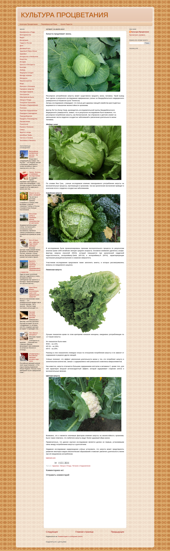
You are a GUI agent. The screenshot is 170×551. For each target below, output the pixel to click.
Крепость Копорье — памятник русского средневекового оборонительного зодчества (30, 266)
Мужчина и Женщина (27, 86)
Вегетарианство (25, 35)
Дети (21, 46)
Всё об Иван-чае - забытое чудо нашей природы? (34, 243)
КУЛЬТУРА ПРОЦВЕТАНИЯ (64, 15)
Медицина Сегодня (26, 73)
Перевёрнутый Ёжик (49, 24)
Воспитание (24, 40)
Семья (22, 129)
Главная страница (84, 532)
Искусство (23, 59)
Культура (23, 67)
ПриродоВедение (26, 116)
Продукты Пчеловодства (28, 119)
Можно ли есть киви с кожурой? (35, 194)
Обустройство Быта (27, 97)
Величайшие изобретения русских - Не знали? (33, 154)
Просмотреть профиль (137, 35)
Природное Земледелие (28, 113)
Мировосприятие (26, 81)
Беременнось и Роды (27, 32)
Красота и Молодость (27, 64)
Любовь (22, 70)
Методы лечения (26, 75)
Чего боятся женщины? (33, 334)
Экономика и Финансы (28, 140)
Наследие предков (26, 92)
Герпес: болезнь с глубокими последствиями (35, 174)
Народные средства (27, 89)
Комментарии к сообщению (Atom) (70, 536)
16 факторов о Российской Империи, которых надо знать (34, 357)
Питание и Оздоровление (81, 466)
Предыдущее (117, 532)
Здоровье (55, 466)
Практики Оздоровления (28, 110)
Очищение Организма (27, 102)
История (23, 62)
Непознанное (24, 94)
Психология (24, 124)
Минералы (23, 78)
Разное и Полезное (26, 127)
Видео (22, 37)
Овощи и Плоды (65, 466)
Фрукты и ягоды (25, 132)
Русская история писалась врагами (32, 314)
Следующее (52, 532)
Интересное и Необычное (29, 56)
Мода (22, 83)
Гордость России (26, 43)
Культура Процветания (29, 24)
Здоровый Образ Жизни (28, 51)
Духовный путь (25, 48)
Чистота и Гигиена (26, 138)
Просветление (25, 121)
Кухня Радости (66, 24)
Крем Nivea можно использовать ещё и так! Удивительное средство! (34, 292)
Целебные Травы (26, 135)
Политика (23, 108)
